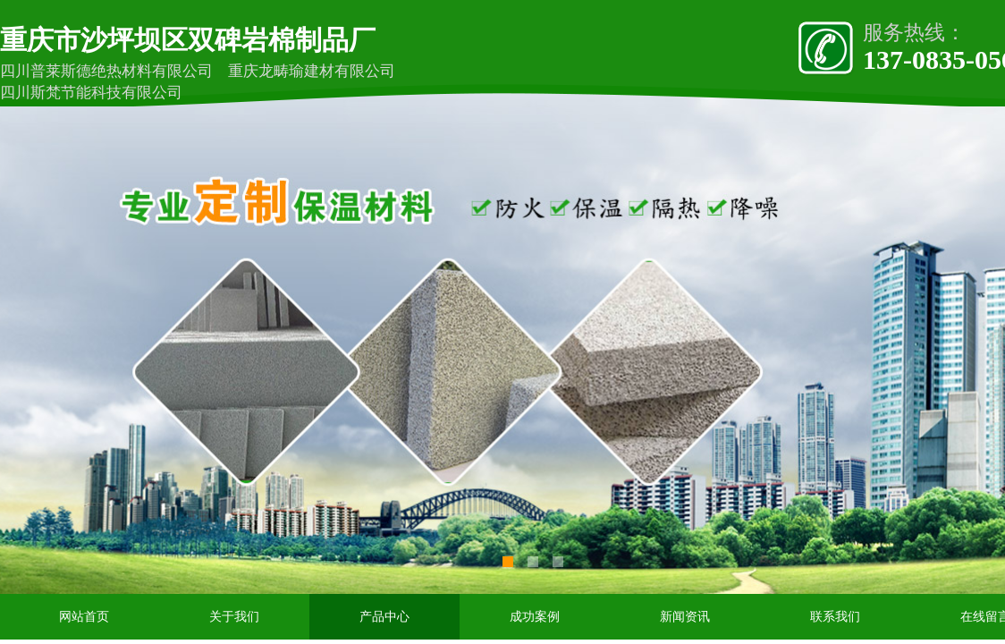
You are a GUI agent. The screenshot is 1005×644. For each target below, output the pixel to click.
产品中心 (384, 616)
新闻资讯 (685, 616)
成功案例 (535, 616)
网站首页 (84, 616)
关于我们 (234, 616)
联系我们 (835, 616)
